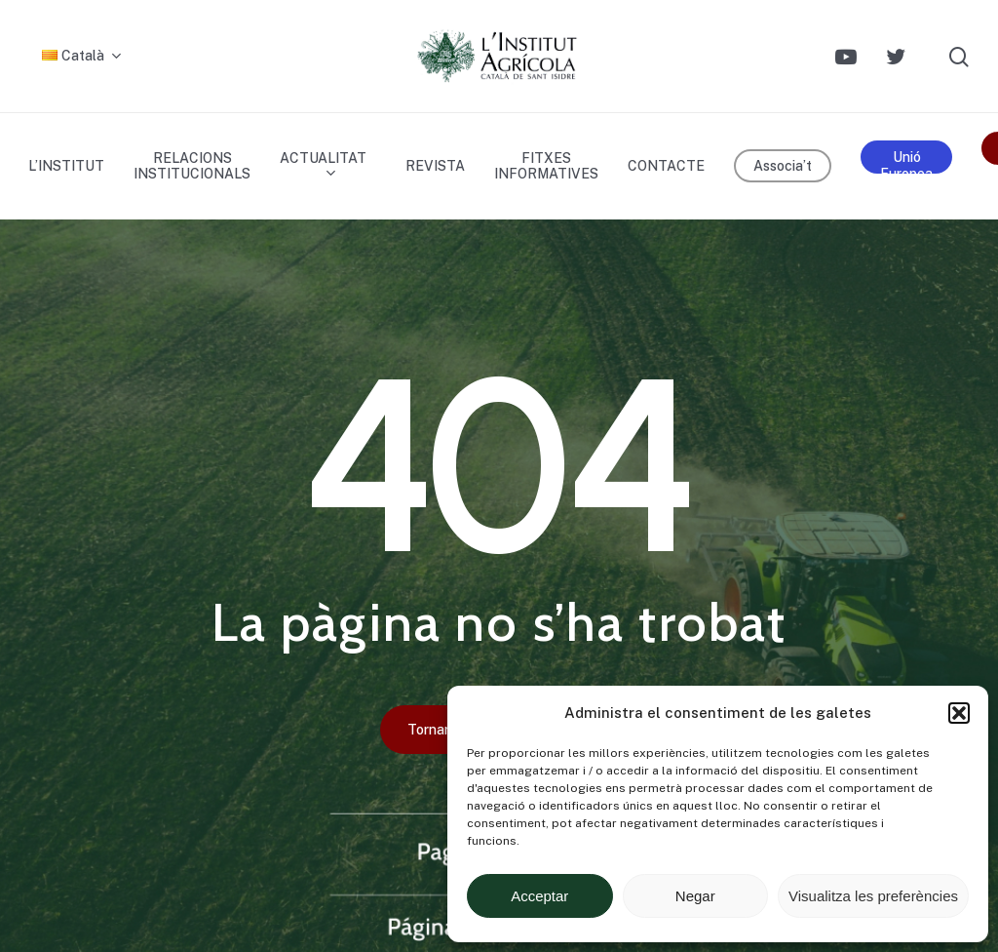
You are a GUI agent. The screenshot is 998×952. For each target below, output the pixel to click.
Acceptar (539, 896)
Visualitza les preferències (873, 896)
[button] (959, 713)
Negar (695, 896)
